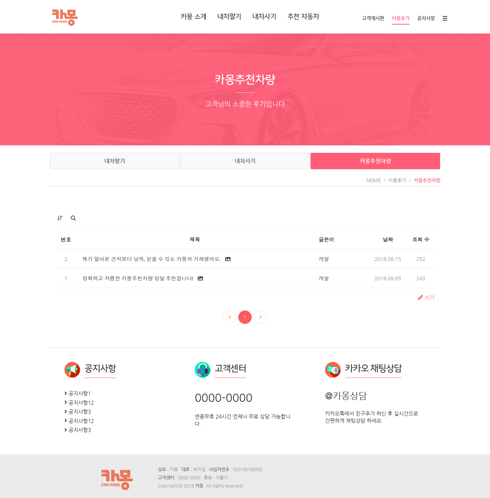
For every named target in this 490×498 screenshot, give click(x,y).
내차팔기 (229, 17)
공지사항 (426, 18)
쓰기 (426, 297)
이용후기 (401, 20)
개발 (324, 258)
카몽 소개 (193, 17)
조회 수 (420, 239)
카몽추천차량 (375, 161)
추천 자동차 (303, 17)
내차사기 (264, 17)
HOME (373, 180)
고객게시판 (373, 18)
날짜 (387, 239)
